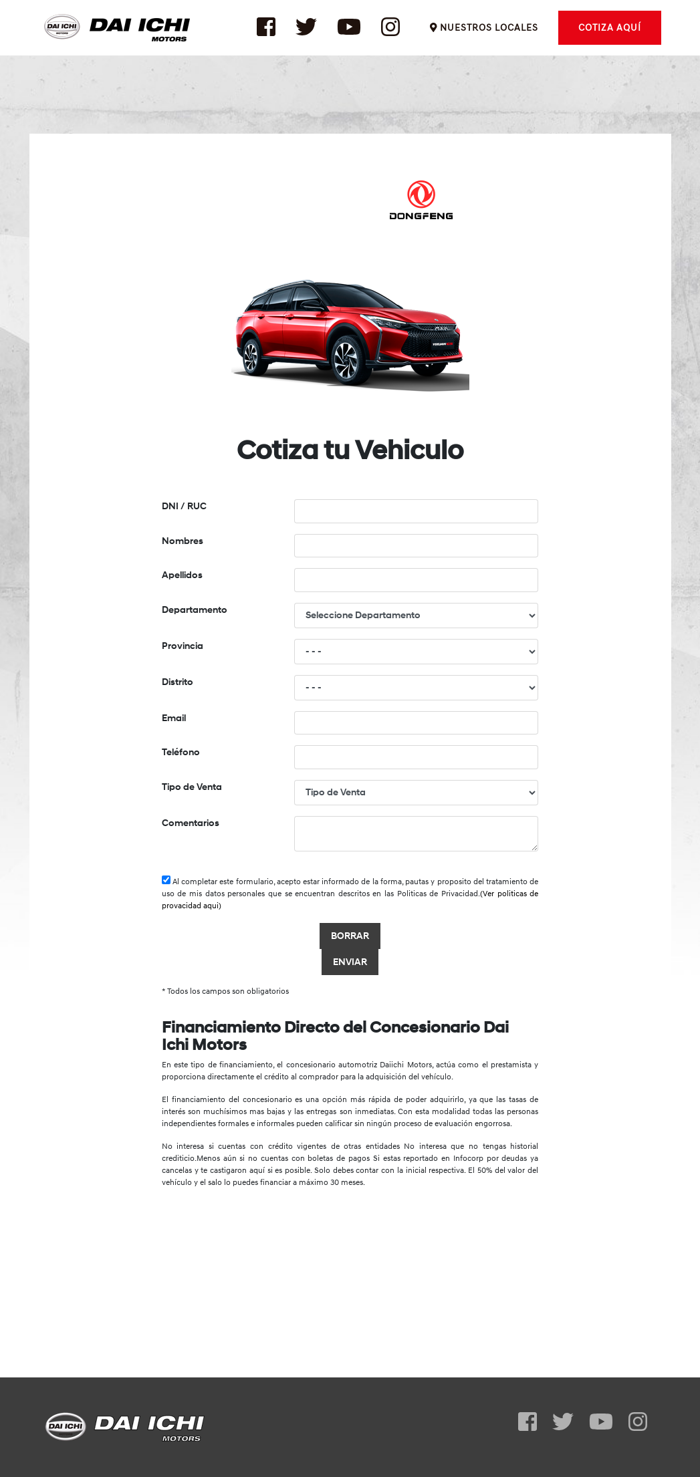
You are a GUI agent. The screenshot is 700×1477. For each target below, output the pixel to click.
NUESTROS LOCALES (484, 36)
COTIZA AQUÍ (609, 36)
